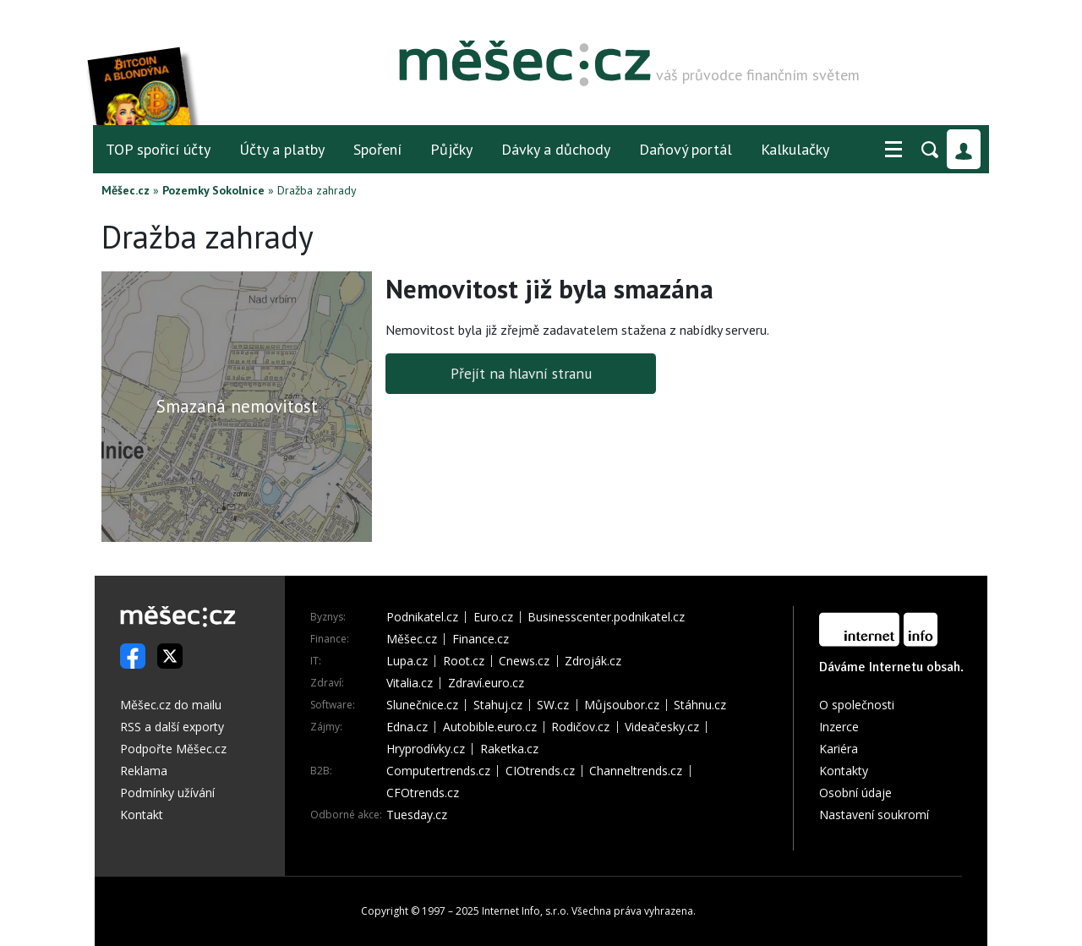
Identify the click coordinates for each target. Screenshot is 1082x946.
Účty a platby (282, 149)
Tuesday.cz (416, 815)
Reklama (143, 771)
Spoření (377, 149)
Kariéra (838, 749)
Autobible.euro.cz (490, 727)
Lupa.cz (407, 661)
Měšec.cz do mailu (170, 705)
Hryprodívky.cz (425, 749)
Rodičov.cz (580, 727)
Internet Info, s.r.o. (525, 911)
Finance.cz (480, 639)
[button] (893, 149)
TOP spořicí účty (158, 149)
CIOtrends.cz (540, 771)
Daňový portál (685, 149)
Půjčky (451, 149)
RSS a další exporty (172, 727)
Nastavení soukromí (874, 815)
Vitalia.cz (409, 683)
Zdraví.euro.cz (486, 683)
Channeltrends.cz (635, 771)
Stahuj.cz (497, 705)
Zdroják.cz (593, 661)
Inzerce (839, 727)
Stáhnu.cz (700, 705)
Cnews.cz (524, 661)
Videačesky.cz (662, 727)
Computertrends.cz (438, 771)
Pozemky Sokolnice (213, 190)
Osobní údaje (855, 793)
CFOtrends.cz (422, 793)
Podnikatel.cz (422, 617)
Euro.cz (493, 617)
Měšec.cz (125, 190)
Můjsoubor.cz (621, 705)
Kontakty (843, 771)
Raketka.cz (509, 749)
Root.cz (463, 661)
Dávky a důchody (555, 149)
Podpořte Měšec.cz (173, 749)
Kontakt (141, 815)
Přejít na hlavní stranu (521, 373)
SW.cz (553, 705)
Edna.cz (407, 727)
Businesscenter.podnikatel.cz (606, 617)
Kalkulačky (795, 149)
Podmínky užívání (167, 793)
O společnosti (856, 705)
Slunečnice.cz (422, 705)
